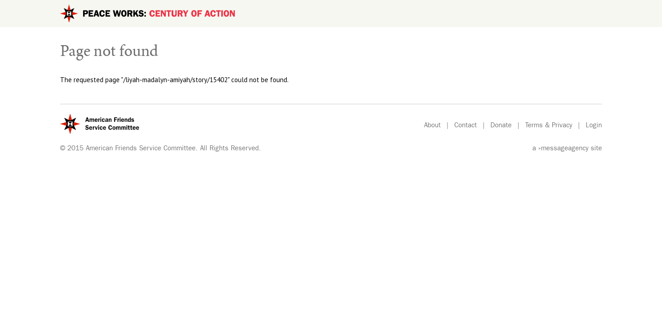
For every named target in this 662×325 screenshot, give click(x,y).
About (432, 126)
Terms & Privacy (548, 126)
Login (594, 126)
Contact (465, 126)
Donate (501, 126)
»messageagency (563, 149)
